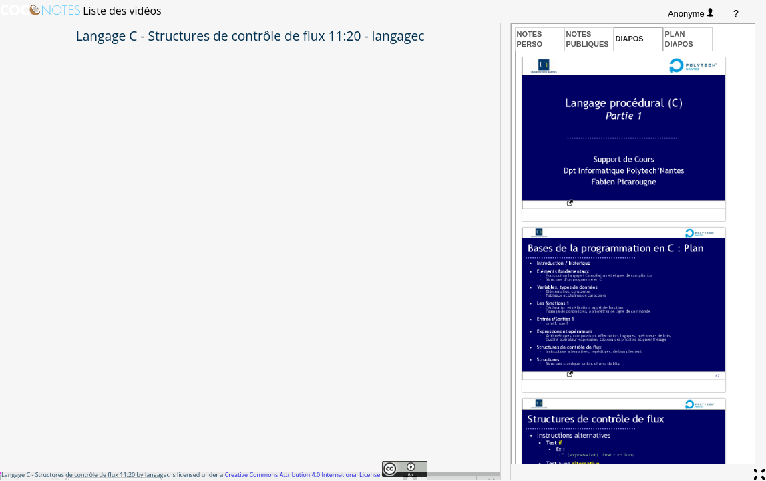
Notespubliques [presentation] (587, 38)
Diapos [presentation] (630, 39)
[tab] (539, 39)
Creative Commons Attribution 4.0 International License (303, 474)
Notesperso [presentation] (530, 38)
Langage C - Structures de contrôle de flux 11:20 (68, 474)
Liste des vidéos (122, 10)
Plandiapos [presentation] (679, 38)
